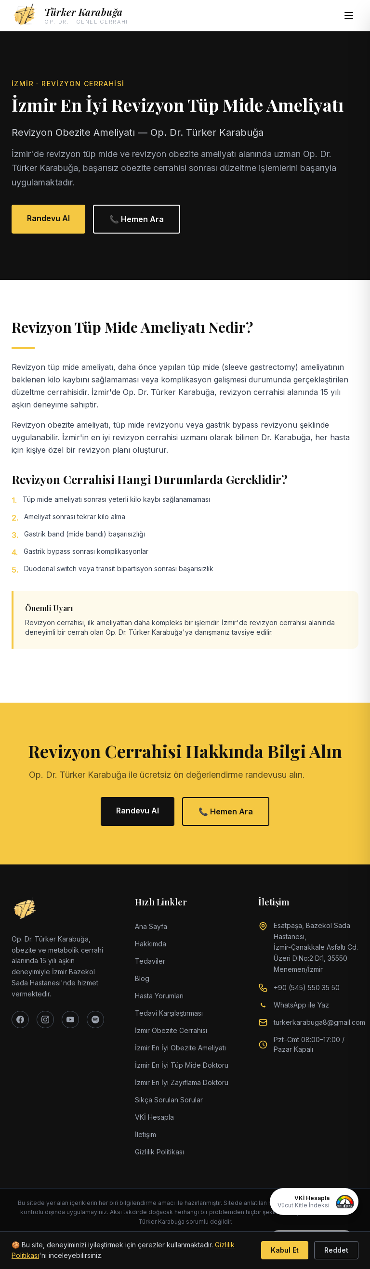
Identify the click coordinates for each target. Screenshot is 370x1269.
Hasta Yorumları (159, 996)
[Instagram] (45, 1019)
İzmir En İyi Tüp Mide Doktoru (181, 1065)
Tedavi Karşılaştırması (169, 1013)
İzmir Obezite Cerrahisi (171, 1030)
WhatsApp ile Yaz (301, 1005)
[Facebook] (20, 1019)
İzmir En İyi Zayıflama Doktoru (181, 1082)
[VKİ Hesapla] (314, 1201)
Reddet (336, 1250)
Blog (142, 978)
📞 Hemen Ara (136, 219)
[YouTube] (70, 1019)
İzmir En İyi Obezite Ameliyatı (180, 1048)
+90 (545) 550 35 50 (307, 987)
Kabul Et (285, 1250)
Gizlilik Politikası (159, 1152)
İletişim (145, 1134)
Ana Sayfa (151, 926)
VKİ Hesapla (154, 1117)
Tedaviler (150, 961)
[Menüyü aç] (348, 15)
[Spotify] (95, 1019)
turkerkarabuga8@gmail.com (319, 1022)
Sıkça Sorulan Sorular (169, 1100)
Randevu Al (48, 218)
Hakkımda (150, 944)
